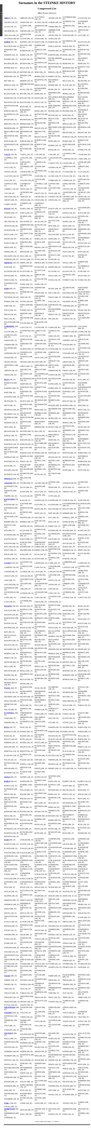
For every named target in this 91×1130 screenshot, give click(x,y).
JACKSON (8, 483)
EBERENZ (8, 263)
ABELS (7, 18)
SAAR (6, 840)
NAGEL (7, 688)
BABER (7, 42)
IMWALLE (8, 479)
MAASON (8, 606)
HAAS (6, 379)
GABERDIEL (9, 326)
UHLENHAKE (9, 1007)
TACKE (7, 976)
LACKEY (7, 563)
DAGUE (7, 209)
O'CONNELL (9, 713)
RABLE (7, 781)
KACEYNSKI (9, 499)
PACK (6, 727)
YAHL (6, 1103)
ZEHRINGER (9, 1109)
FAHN (6, 289)
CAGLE (7, 154)
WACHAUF (8, 1033)
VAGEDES (8, 1013)
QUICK (7, 777)
